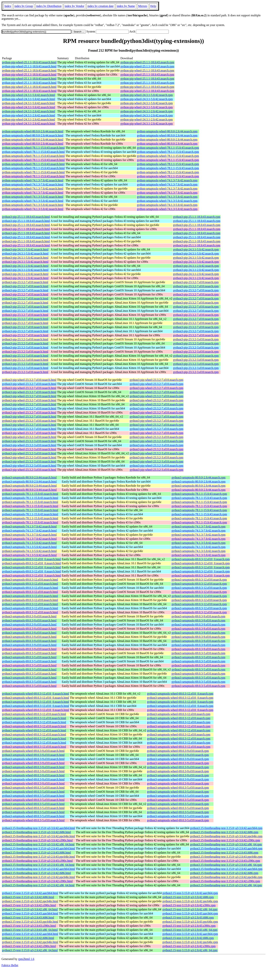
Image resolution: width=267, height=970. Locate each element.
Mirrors (142, 6)
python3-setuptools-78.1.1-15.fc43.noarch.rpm (199, 493)
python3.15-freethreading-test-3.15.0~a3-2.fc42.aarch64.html (38, 868)
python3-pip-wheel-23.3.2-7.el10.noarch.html (29, 379)
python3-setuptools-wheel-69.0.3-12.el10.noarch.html (34, 714)
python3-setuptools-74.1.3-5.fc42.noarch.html (29, 542)
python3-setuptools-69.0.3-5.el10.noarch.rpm (198, 653)
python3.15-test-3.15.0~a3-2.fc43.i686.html (28, 917)
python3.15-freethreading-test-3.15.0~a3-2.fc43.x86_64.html (38, 864)
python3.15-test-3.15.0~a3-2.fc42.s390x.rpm (189, 946)
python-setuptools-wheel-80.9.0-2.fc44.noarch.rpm (167, 131)
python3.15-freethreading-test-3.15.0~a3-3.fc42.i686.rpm (224, 832)
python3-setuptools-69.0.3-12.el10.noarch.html (30, 579)
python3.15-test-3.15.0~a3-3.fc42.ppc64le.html (30, 901)
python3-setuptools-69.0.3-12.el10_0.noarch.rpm (201, 559)
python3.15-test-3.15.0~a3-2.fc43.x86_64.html (30, 929)
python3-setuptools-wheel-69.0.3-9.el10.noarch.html (33, 750)
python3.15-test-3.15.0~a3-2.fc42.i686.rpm (188, 938)
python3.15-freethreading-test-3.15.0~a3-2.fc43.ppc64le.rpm (226, 856)
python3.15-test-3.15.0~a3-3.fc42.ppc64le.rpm (190, 901)
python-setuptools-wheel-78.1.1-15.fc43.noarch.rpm (168, 147)
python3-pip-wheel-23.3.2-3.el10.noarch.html (29, 437)
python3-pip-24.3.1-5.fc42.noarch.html (25, 249)
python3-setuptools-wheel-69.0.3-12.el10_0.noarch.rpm (180, 693)
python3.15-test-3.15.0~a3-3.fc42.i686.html (28, 897)
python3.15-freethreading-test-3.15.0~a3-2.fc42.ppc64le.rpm (226, 877)
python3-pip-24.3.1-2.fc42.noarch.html (25, 265)
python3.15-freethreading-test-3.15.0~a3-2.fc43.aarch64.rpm (226, 848)
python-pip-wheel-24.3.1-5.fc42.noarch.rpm (147, 95)
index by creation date (100, 6)
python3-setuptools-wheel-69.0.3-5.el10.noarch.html (33, 787)
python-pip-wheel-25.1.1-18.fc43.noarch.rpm (147, 62)
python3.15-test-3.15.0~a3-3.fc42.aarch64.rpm (190, 893)
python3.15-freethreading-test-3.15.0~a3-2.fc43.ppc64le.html (38, 856)
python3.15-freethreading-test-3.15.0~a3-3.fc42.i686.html (36, 832)
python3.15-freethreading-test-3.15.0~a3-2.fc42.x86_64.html (38, 885)
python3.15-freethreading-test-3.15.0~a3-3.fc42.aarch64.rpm (226, 828)
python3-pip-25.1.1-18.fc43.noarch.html (26, 216)
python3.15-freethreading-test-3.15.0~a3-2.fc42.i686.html (36, 873)
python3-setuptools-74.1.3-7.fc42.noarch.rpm (198, 526)
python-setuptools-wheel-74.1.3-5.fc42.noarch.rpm (167, 196)
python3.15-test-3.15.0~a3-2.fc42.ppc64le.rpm (190, 942)
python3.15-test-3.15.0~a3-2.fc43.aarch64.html (30, 913)
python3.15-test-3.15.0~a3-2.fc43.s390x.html (29, 925)
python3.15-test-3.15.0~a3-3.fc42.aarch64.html (30, 893)
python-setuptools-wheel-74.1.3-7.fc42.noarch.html (32, 180)
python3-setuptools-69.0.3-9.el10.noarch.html (29, 616)
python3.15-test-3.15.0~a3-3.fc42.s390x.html (29, 905)
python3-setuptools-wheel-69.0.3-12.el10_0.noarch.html (35, 693)
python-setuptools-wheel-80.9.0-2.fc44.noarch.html (32, 131)
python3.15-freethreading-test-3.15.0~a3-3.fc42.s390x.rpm (225, 840)
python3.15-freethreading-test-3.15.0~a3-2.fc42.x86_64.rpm (226, 885)
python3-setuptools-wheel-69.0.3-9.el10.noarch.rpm (178, 750)
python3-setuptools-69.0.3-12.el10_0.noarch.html (31, 559)
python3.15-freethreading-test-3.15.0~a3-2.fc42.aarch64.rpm (226, 868)
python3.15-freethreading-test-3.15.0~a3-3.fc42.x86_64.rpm (226, 844)
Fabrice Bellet (9, 965)
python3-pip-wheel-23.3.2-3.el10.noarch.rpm (156, 437)
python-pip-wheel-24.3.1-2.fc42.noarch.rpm (147, 111)
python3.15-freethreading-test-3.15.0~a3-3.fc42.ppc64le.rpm (226, 836)
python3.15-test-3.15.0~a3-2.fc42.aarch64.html (30, 933)
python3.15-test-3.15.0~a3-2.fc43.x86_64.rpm (189, 929)
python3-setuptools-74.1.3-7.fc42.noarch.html (29, 526)
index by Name (126, 6)
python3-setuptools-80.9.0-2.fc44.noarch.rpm (198, 477)
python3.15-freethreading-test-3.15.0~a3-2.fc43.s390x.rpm (225, 860)
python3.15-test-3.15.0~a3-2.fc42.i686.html (28, 938)
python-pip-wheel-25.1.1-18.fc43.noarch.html (29, 62)
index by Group (23, 6)
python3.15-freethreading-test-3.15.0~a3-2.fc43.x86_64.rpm (226, 864)
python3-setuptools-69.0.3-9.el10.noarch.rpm (198, 616)
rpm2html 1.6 (26, 959)
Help (153, 6)
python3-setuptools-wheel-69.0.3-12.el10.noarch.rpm (178, 714)
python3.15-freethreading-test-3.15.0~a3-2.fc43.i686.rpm (224, 852)
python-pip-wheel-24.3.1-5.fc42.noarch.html (28, 95)
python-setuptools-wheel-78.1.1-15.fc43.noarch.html (33, 147)
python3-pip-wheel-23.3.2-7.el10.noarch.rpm (156, 379)
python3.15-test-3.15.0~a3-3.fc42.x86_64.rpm (189, 909)
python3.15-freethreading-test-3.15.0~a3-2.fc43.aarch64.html (38, 848)
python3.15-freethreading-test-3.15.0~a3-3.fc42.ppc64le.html (38, 836)
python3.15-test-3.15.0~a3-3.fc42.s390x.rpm (189, 905)
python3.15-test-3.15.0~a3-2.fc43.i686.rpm (188, 917)
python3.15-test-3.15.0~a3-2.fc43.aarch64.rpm (190, 913)
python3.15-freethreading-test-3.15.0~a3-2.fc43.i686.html (36, 852)
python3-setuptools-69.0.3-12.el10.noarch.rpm (199, 579)
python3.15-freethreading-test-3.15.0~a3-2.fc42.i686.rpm (224, 873)
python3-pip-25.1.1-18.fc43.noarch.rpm (196, 216)
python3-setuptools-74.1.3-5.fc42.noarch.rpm (198, 542)
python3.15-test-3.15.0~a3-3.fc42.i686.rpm (188, 897)
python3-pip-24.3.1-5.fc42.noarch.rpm (196, 249)
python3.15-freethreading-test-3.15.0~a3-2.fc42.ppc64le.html (38, 877)
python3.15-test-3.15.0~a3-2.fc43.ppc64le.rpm (190, 921)
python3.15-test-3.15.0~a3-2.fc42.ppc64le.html (30, 942)
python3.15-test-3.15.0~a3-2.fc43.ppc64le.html (30, 921)
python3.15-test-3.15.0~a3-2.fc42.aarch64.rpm (190, 933)
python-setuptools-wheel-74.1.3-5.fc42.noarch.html (32, 196)
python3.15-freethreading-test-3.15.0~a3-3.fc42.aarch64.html (38, 828)
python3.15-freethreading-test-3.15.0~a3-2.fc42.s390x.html (37, 881)
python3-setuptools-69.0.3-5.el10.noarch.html (29, 653)
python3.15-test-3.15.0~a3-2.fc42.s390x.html (29, 946)
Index (7, 6)
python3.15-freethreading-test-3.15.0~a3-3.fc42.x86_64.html (38, 844)
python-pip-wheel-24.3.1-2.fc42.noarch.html (28, 111)
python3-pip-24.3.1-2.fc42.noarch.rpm (196, 265)
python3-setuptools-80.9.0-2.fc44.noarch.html (29, 477)
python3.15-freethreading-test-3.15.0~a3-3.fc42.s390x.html (37, 840)
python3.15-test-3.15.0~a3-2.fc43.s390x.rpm (189, 925)
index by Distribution (49, 6)
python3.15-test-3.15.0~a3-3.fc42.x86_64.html (30, 909)
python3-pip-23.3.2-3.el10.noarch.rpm (196, 339)
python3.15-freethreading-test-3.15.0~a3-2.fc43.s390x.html (37, 860)
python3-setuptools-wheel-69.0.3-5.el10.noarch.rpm (178, 787)
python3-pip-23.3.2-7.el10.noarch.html (25, 282)
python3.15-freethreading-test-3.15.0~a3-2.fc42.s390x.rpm (225, 881)
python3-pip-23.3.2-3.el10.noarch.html (25, 339)
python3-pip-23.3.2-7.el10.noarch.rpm (196, 282)
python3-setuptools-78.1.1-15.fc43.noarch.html (30, 493)
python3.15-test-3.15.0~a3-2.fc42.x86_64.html (30, 950)
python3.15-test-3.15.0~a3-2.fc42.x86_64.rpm (189, 950)
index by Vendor (74, 6)
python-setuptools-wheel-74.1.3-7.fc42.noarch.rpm (167, 180)
